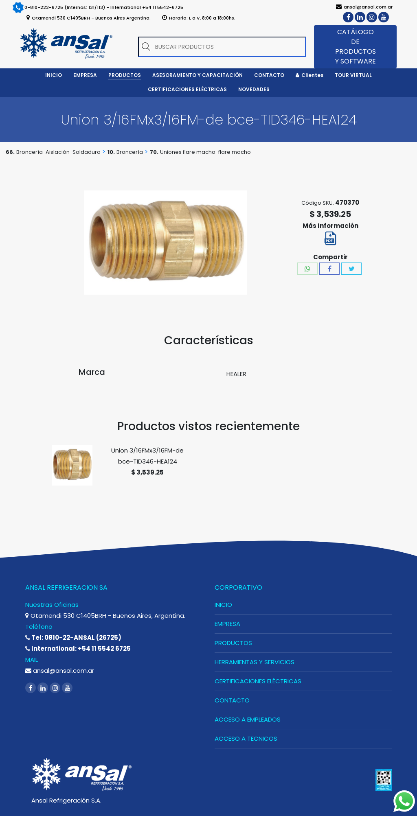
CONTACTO (232, 700)
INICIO (223, 604)
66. (10, 152)
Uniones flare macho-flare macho (205, 152)
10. (111, 152)
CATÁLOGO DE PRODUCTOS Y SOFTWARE (355, 46)
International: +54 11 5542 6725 (78, 648)
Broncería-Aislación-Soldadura (58, 152)
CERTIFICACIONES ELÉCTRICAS (258, 681)
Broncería (129, 152)
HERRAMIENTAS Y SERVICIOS (254, 662)
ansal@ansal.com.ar (59, 670)
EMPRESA (227, 623)
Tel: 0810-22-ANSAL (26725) (73, 637)
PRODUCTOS (233, 643)
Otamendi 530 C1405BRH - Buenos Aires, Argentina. (105, 615)
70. (154, 152)
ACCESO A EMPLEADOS (248, 719)
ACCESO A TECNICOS (246, 738)
